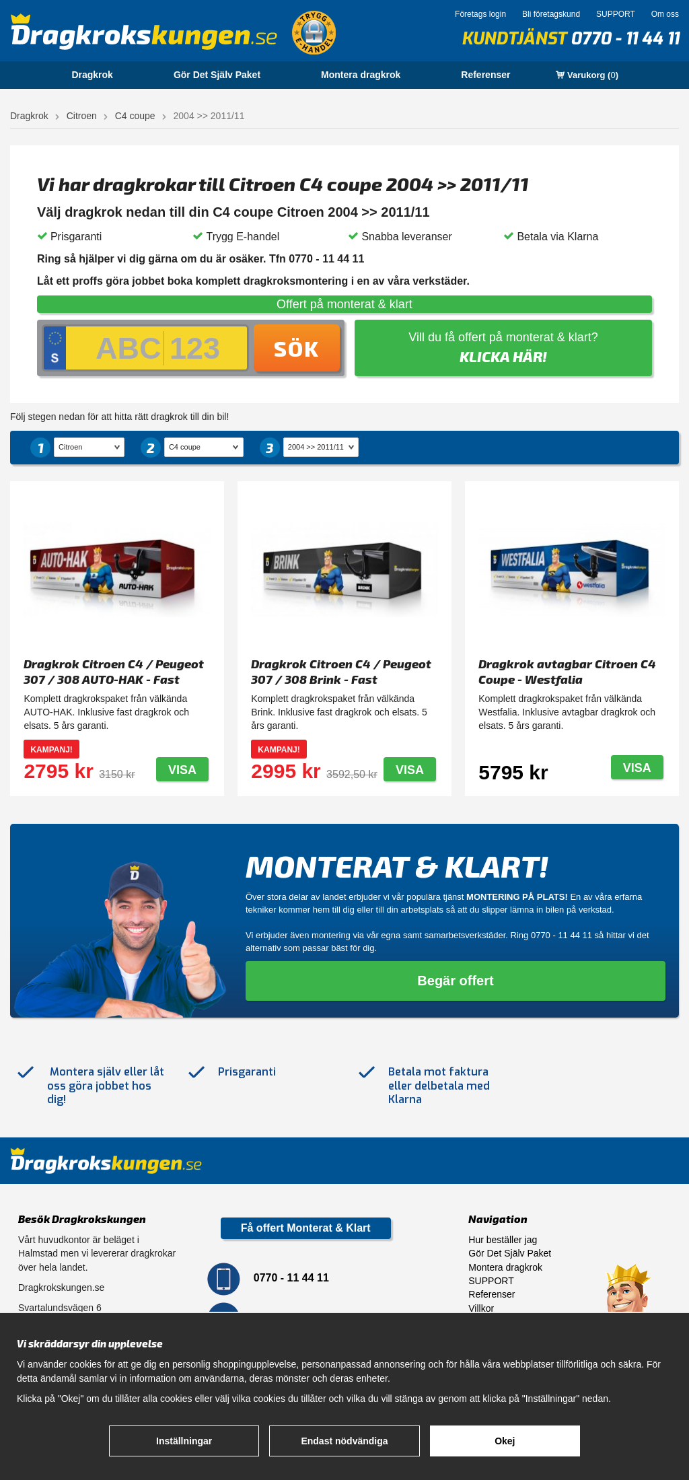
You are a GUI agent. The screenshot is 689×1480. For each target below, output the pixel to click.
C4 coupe (135, 115)
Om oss (665, 14)
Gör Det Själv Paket (217, 74)
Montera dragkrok (360, 74)
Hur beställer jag (502, 1239)
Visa (182, 770)
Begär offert (455, 980)
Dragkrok (91, 74)
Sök (297, 348)
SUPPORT (615, 14)
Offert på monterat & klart (344, 304)
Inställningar (184, 1441)
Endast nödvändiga (344, 1441)
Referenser (485, 74)
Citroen (82, 115)
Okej (505, 1441)
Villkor (481, 1308)
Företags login (480, 14)
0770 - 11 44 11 (625, 39)
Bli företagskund (551, 14)
